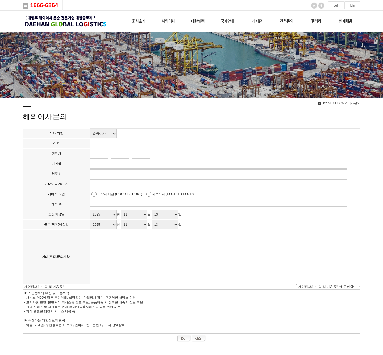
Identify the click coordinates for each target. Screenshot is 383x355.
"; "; (103, 133)
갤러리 (316, 21)
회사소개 (138, 21)
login (336, 5)
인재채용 (345, 21)
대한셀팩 (198, 21)
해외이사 (168, 21)
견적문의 (286, 21)
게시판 (257, 21)
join (352, 5)
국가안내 (227, 21)
